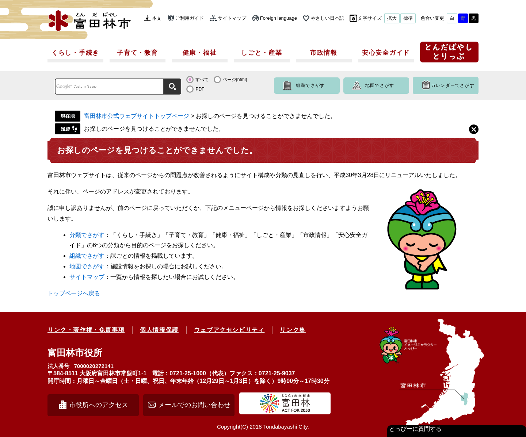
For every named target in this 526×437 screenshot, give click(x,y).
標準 (408, 18)
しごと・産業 (261, 52)
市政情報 (324, 52)
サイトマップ (232, 18)
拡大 (392, 18)
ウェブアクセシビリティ (229, 330)
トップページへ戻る (73, 293)
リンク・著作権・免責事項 (86, 330)
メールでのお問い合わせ (194, 405)
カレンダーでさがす (452, 85)
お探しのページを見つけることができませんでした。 (154, 129)
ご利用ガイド (189, 18)
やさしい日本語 (327, 18)
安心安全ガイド (386, 52)
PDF (199, 89)
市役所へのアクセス (98, 405)
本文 (156, 18)
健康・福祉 (200, 52)
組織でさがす (310, 85)
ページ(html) (235, 79)
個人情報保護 (159, 330)
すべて (202, 79)
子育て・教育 (137, 52)
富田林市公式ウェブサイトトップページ (136, 116)
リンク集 (292, 330)
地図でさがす (379, 85)
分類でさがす (86, 235)
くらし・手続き (75, 52)
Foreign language (278, 18)
